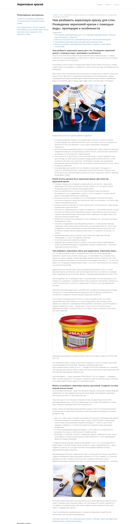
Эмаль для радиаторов (109, 519)
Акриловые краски (30, 4)
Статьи (116, 5)
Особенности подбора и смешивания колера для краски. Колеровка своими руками (30, 21)
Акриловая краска (79, 519)
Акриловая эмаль (58, 521)
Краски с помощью (93, 519)
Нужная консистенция (73, 521)
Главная (100, 5)
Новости (108, 5)
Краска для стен (66, 519)
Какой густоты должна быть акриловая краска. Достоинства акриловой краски (83, 40)
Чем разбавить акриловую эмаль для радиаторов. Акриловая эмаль (79, 42)
